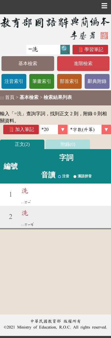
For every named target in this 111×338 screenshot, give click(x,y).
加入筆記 (24, 129)
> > (36, 97)
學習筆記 (93, 49)
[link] (90, 129)
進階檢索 (83, 63)
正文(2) (22, 144)
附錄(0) (67, 144)
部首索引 (69, 81)
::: (2, 97)
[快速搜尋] (43, 49)
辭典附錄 (97, 81)
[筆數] (53, 129)
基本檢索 (27, 63)
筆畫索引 (41, 81)
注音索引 (13, 81)
